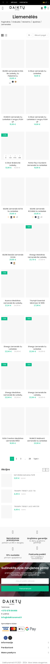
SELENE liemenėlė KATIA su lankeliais (13, 210)
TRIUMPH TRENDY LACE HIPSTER (26, 506)
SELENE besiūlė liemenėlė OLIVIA (12, 256)
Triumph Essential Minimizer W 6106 (37, 301)
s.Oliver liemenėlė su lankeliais (37, 72)
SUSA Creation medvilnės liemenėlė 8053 (12, 439)
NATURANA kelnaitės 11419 (24, 475)
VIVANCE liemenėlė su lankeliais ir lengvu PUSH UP (12, 119)
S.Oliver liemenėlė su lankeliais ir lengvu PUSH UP (37, 119)
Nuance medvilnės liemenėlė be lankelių (13, 301)
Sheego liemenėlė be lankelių (37, 393)
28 (30, 459)
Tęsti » (36, 459)
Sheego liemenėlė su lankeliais (13, 347)
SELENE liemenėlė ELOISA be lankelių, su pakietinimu (12, 73)
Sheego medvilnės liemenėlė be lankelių (37, 256)
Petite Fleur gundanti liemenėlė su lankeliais (37, 164)
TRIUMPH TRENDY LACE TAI (24, 491)
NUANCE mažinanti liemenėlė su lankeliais (37, 439)
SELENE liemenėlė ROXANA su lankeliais (37, 210)
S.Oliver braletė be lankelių (12, 164)
